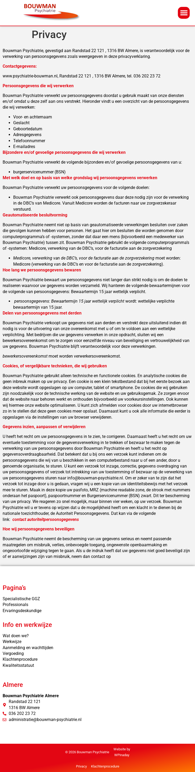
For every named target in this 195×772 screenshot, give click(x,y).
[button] (184, 13)
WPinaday (121, 755)
